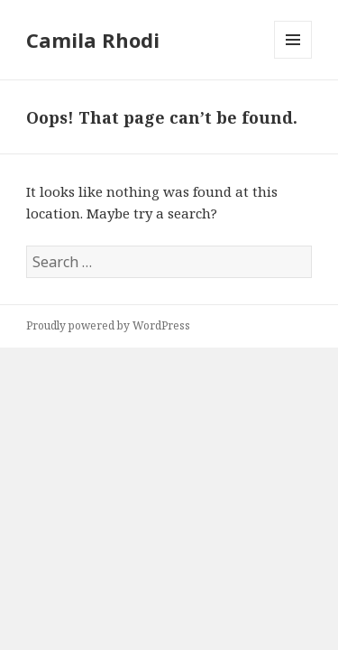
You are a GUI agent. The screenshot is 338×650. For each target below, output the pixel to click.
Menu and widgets (293, 58)
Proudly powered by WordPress (108, 325)
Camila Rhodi (93, 39)
